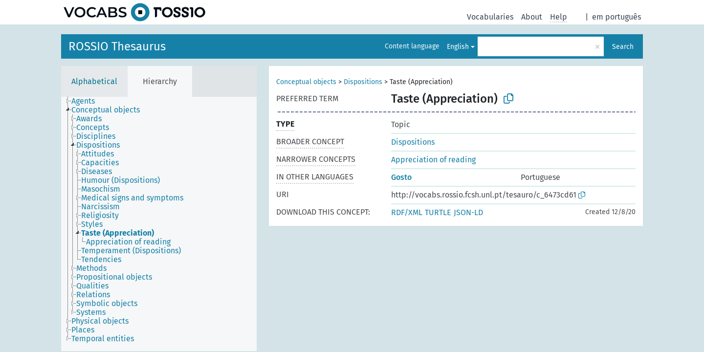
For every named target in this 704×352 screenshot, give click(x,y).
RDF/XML (406, 212)
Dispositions (363, 82)
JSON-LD (468, 212)
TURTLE (438, 212)
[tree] (159, 224)
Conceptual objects (306, 82)
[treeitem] (87, 101)
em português (616, 17)
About (531, 17)
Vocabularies (490, 17)
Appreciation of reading (433, 159)
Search (623, 47)
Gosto (401, 177)
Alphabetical (94, 81)
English (458, 47)
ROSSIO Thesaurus (117, 46)
